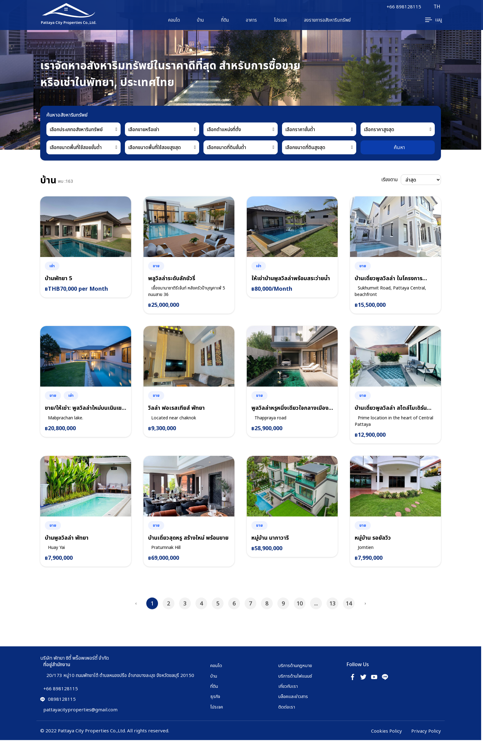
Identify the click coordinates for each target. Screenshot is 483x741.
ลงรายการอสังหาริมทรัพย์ (327, 20)
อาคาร (251, 20)
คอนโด (174, 20)
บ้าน (200, 20)
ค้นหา (399, 147)
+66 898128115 (403, 7)
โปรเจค (280, 20)
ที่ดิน (225, 20)
